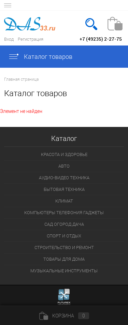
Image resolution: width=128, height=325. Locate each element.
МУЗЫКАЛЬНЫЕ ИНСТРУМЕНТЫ (64, 270)
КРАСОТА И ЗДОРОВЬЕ (64, 154)
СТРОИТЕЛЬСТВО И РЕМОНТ (64, 247)
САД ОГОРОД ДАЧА (64, 224)
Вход (9, 39)
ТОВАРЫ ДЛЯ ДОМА (64, 259)
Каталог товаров (40, 56)
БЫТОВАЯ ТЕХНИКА (64, 189)
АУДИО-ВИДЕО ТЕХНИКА (64, 177)
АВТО (64, 166)
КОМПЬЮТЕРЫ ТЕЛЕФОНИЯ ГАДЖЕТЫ (64, 212)
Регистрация (30, 39)
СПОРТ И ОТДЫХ (64, 235)
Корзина (64, 315)
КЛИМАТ (64, 201)
